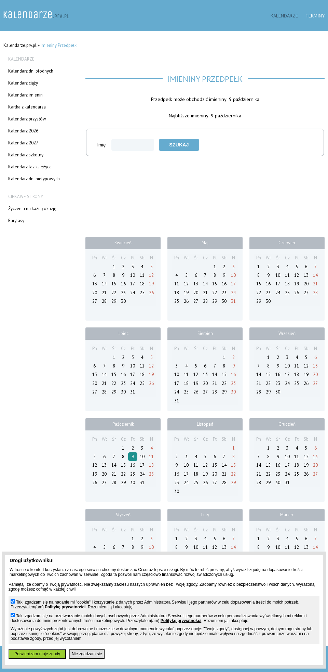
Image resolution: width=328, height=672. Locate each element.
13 (94, 284)
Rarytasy (16, 220)
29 (113, 301)
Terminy (315, 15)
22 (113, 293)
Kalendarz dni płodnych (30, 71)
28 (104, 301)
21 (104, 293)
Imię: (125, 144)
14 (104, 284)
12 (151, 275)
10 (132, 275)
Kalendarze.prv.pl (20, 45)
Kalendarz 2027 (23, 143)
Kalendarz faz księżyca (30, 167)
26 (151, 293)
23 (123, 293)
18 (142, 284)
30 (123, 301)
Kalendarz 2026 (23, 131)
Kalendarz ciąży (23, 83)
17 (132, 284)
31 (233, 301)
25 (142, 293)
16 (123, 284)
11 (142, 275)
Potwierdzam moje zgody (37, 653)
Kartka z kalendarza (27, 107)
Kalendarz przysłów (27, 119)
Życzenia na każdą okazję (32, 208)
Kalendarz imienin (25, 95)
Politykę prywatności (65, 607)
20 (94, 293)
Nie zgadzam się (87, 653)
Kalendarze (284, 15)
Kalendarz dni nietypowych (34, 179)
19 (151, 284)
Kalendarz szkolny (25, 155)
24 (132, 293)
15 (113, 284)
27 (94, 301)
